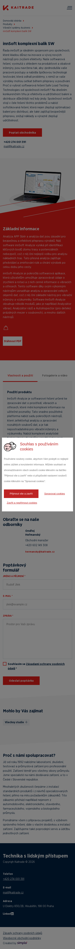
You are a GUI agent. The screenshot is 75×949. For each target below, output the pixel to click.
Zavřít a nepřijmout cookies (22, 502)
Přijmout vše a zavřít (21, 493)
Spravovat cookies (54, 493)
